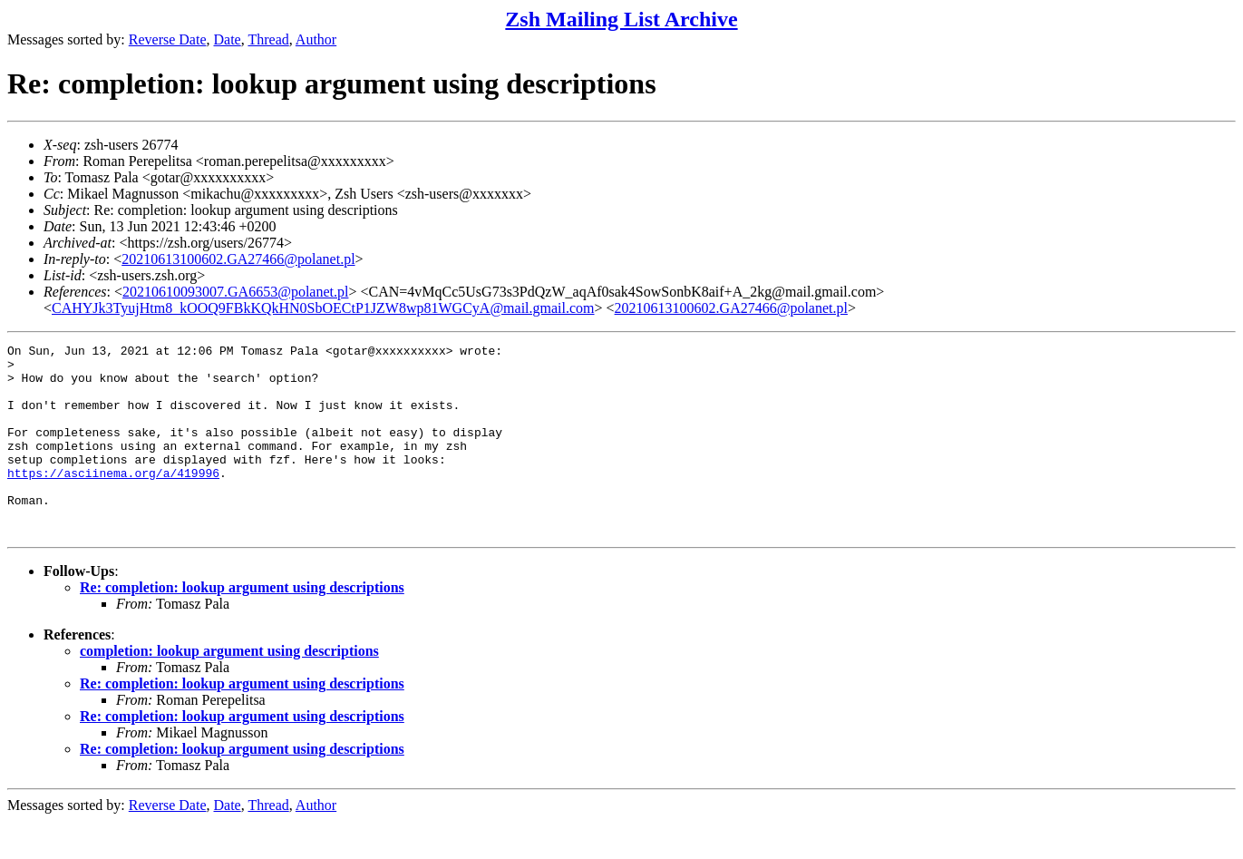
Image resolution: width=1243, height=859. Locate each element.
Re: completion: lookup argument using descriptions (242, 625)
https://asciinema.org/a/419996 (113, 500)
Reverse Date (168, 39)
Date (227, 39)
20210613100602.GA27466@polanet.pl (237, 259)
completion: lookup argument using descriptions (229, 689)
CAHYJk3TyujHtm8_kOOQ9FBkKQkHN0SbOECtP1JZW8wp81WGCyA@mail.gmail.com (323, 308)
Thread (268, 39)
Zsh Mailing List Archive (621, 19)
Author (316, 39)
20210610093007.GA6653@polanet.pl (235, 291)
